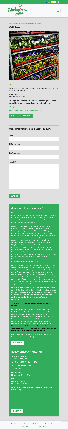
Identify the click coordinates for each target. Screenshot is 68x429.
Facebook (17, 369)
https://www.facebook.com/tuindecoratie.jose (25, 111)
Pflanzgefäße (16, 274)
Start (10, 23)
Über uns (17, 343)
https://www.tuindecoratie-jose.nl (20, 107)
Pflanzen (16, 23)
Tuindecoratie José (23, 424)
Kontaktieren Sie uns (21, 116)
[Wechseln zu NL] (48, 2)
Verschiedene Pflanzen (27, 23)
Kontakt (17, 411)
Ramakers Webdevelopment (47, 424)
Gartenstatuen (43, 242)
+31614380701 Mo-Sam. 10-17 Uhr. (26, 362)
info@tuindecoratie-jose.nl (23, 365)
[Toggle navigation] (58, 11)
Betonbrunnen (16, 259)
